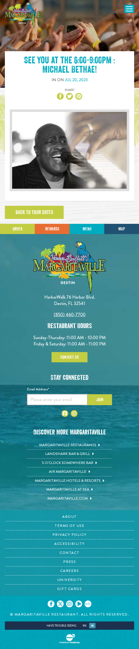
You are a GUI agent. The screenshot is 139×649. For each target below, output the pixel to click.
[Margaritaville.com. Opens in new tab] (69, 498)
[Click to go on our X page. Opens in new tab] (60, 603)
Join (99, 399)
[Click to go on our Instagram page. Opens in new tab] (69, 603)
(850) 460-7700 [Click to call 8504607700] (70, 314)
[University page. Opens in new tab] (69, 580)
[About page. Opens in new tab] (69, 516)
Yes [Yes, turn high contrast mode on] (84, 625)
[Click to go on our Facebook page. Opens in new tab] (51, 603)
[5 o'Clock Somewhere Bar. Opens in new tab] (69, 463)
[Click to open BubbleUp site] (69, 638)
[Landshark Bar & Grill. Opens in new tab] (69, 454)
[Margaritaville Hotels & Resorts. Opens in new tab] (69, 480)
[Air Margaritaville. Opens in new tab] (69, 471)
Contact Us (69, 357)
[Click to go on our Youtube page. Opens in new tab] (78, 603)
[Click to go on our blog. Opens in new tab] (88, 603)
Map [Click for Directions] (121, 229)
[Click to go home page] (23, 15)
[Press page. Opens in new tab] (69, 562)
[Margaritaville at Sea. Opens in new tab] (69, 489)
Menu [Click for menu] (87, 229)
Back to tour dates (34, 212)
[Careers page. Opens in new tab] (69, 571)
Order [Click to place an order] (17, 229)
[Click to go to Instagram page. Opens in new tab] (74, 413)
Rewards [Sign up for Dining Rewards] (52, 229)
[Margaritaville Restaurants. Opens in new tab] (69, 445)
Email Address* (38, 389)
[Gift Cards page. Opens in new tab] (69, 589)
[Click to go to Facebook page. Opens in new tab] (64, 413)
